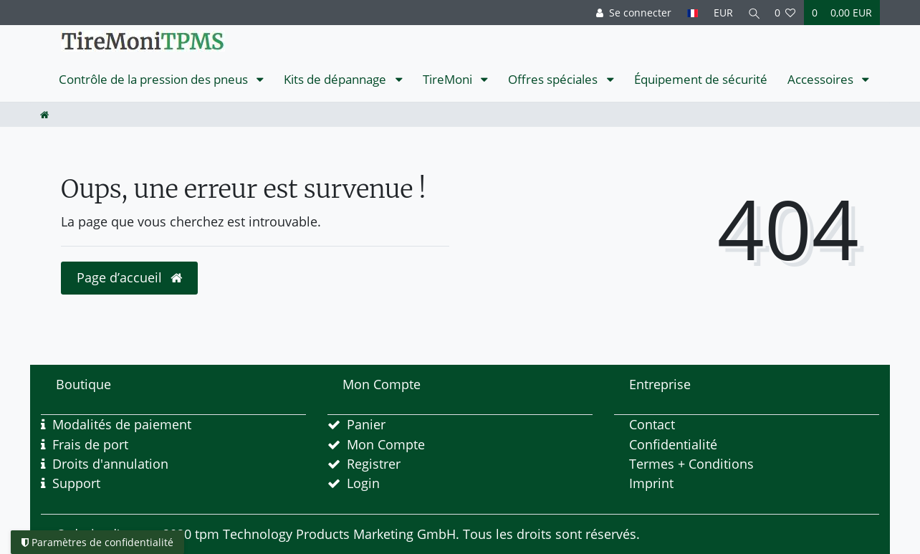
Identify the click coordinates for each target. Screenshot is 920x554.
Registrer (374, 463)
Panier (366, 424)
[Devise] (719, 12)
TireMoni (449, 79)
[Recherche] (752, 12)
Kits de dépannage (336, 79)
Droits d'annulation (110, 463)
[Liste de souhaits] (785, 12)
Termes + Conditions (691, 463)
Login (363, 483)
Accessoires (821, 79)
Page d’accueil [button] (129, 277)
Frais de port (90, 444)
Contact (652, 424)
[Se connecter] (630, 12)
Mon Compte (386, 444)
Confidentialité (673, 444)
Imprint (651, 483)
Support (76, 483)
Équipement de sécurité (700, 79)
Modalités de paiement (121, 424)
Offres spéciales (554, 79)
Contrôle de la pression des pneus (155, 79)
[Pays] (689, 12)
